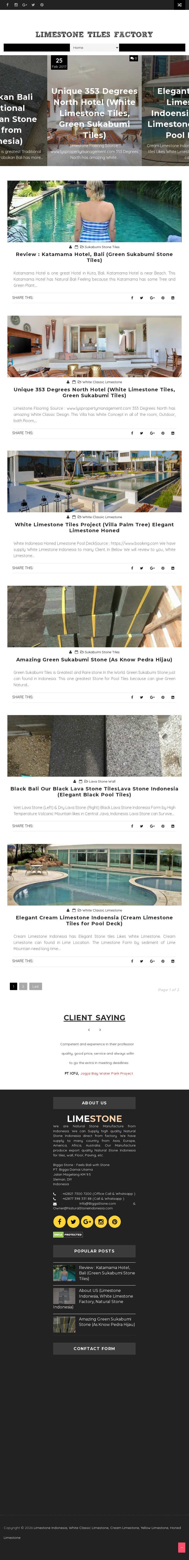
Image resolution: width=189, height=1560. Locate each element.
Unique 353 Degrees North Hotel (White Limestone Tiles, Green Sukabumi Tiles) (94, 113)
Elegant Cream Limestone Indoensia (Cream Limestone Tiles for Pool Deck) (94, 920)
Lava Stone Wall (102, 781)
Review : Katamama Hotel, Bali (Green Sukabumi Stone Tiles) (94, 257)
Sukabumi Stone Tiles (102, 247)
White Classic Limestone (102, 382)
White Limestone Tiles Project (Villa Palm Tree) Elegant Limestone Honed (94, 527)
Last (35, 986)
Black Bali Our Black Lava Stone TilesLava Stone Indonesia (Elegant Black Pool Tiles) (94, 792)
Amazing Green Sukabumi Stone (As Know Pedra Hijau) (94, 660)
